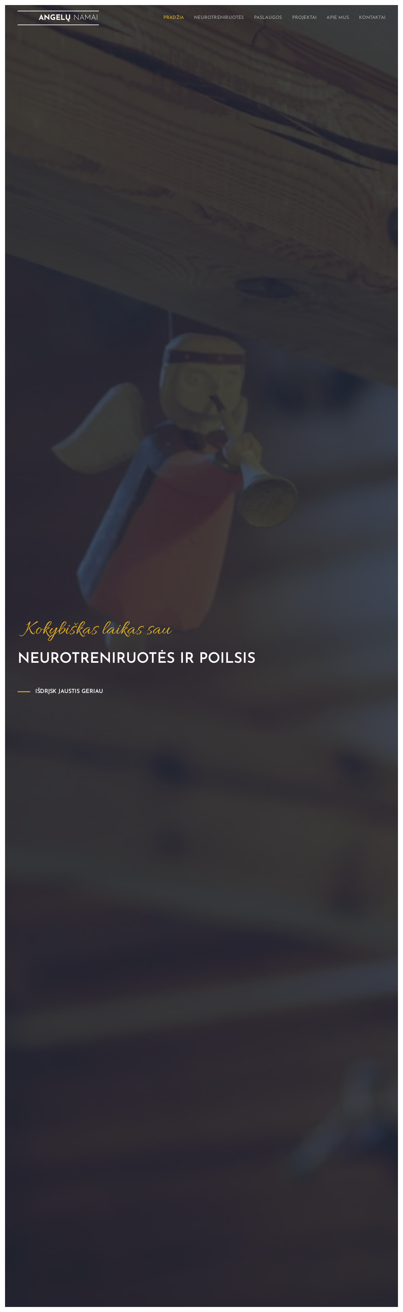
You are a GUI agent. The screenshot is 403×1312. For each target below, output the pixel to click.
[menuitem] (157, 18)
